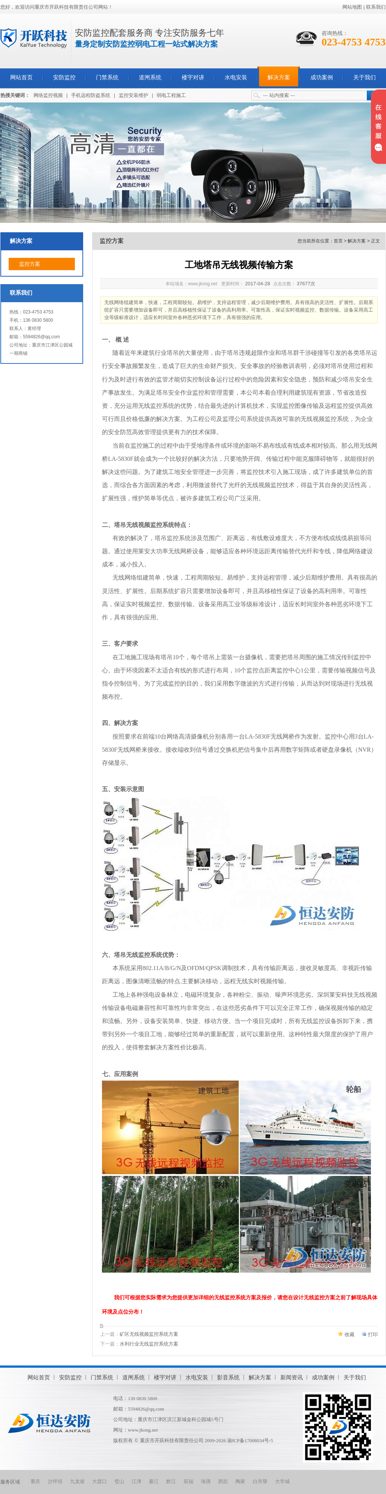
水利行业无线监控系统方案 (149, 1344)
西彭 (223, 1481)
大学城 (282, 1481)
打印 (373, 1334)
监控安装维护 (133, 95)
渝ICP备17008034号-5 (250, 1440)
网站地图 (352, 7)
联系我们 (376, 7)
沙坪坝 (55, 1481)
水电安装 (236, 77)
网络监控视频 (48, 95)
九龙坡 (77, 1481)
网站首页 (21, 77)
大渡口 (99, 1481)
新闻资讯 (291, 1377)
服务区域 (10, 1482)
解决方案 (278, 77)
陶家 (240, 1481)
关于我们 (364, 77)
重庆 (35, 1481)
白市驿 (260, 1481)
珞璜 (206, 1481)
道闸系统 (150, 77)
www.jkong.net (143, 1430)
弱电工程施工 (171, 95)
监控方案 (29, 264)
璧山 (119, 1481)
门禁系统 (107, 77)
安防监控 (64, 77)
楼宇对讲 (193, 77)
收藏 (349, 1334)
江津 (136, 1481)
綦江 (154, 1481)
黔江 (171, 1481)
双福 (188, 1481)
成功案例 (321, 77)
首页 (338, 241)
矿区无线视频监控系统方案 (149, 1334)
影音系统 (228, 1377)
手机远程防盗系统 (90, 95)
